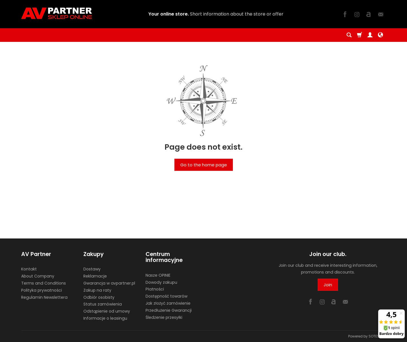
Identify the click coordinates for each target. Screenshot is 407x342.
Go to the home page (203, 165)
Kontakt (29, 269)
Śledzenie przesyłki (164, 317)
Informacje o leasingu (105, 318)
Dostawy (92, 269)
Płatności (155, 289)
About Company (37, 276)
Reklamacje (95, 276)
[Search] (349, 35)
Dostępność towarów (166, 296)
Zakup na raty (97, 290)
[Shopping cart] (359, 35)
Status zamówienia (102, 304)
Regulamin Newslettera (44, 297)
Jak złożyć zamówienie (168, 303)
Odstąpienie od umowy (106, 311)
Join (328, 285)
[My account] (370, 35)
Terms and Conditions (43, 283)
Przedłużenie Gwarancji (169, 310)
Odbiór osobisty (98, 297)
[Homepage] (56, 13)
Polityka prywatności (41, 290)
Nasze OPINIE (158, 275)
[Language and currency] (380, 35)
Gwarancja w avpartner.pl (109, 283)
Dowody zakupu (161, 282)
